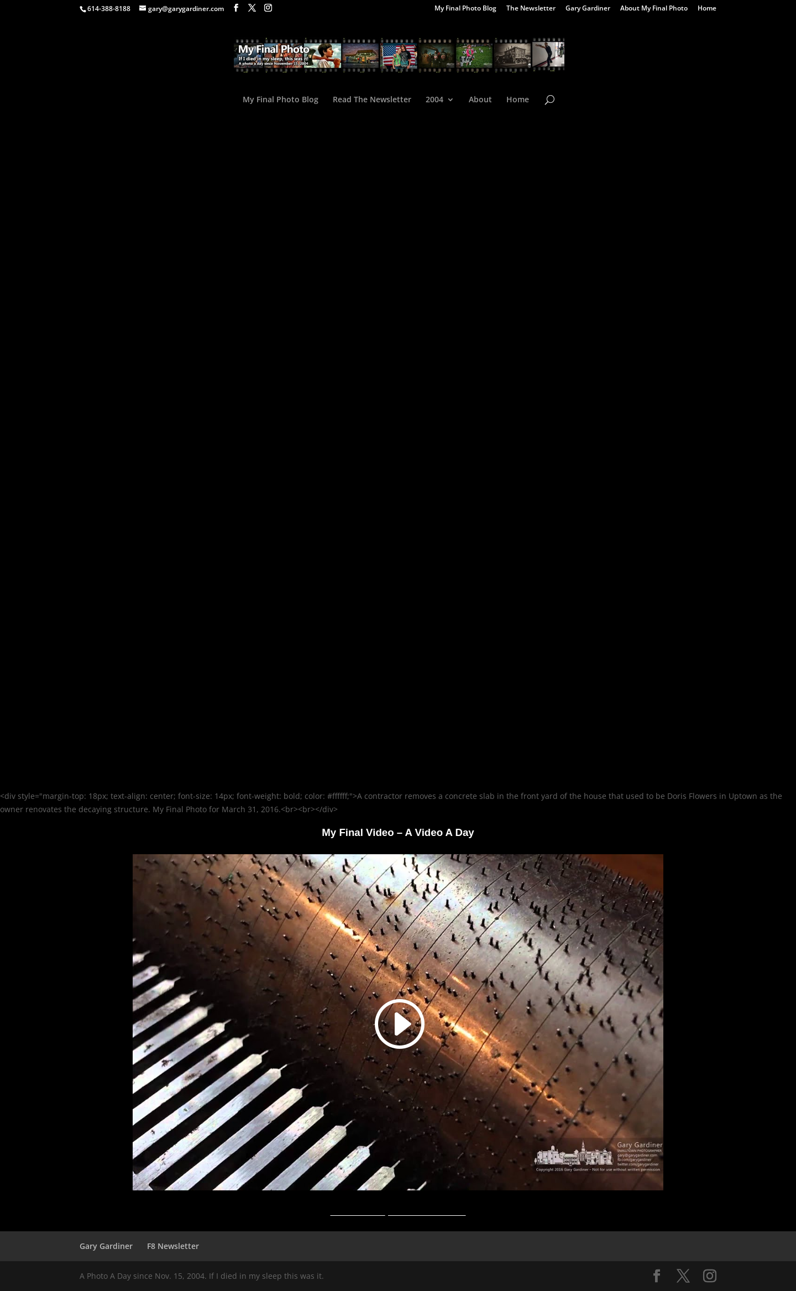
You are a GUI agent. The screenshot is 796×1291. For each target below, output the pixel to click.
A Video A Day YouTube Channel (397, 1211)
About (480, 100)
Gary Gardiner (587, 9)
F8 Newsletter (173, 1246)
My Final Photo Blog (465, 9)
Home (707, 9)
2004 (434, 100)
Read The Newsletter (372, 100)
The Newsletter (531, 9)
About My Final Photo (654, 9)
